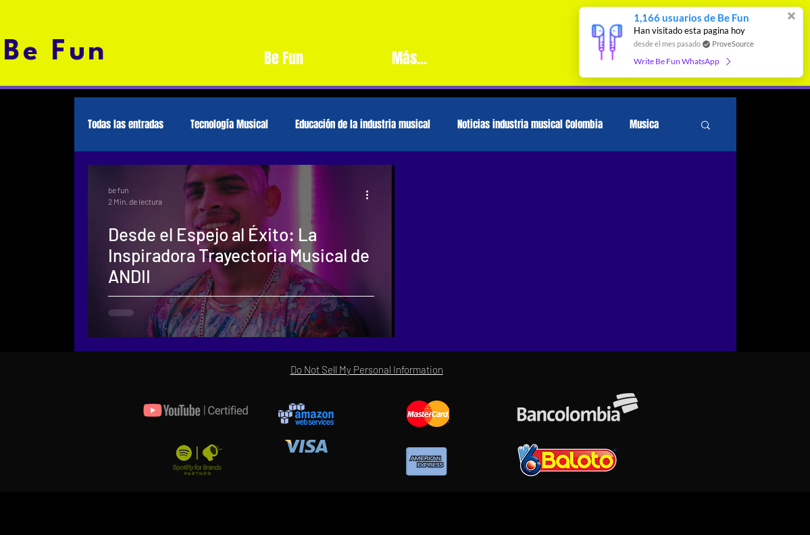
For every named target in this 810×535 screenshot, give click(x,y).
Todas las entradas (125, 124)
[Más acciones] (372, 194)
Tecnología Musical (229, 124)
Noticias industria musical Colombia (530, 124)
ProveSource (733, 43)
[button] (705, 126)
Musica (644, 124)
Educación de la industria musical (362, 124)
